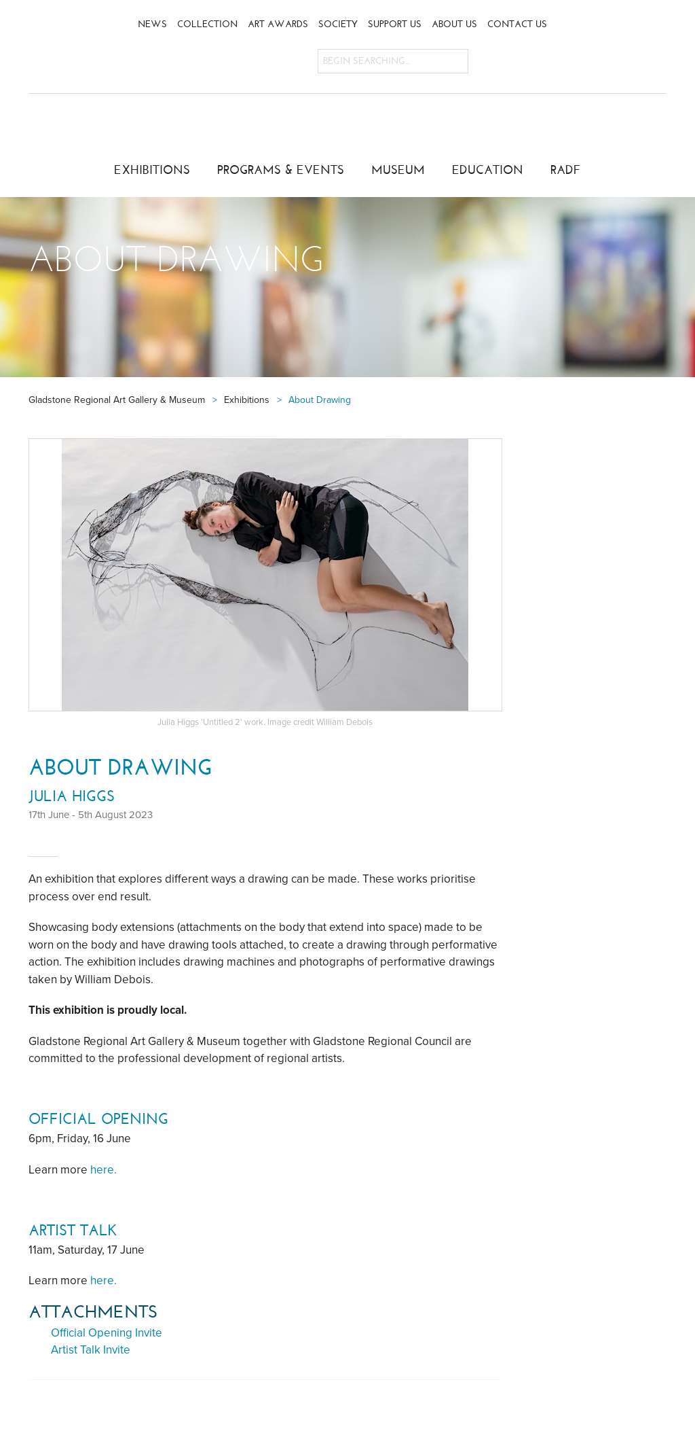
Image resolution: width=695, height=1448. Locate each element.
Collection (207, 24)
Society (338, 24)
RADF (565, 169)
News (152, 24)
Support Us (394, 24)
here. (103, 1170)
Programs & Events (280, 169)
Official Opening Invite (106, 1333)
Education (487, 169)
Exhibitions (152, 169)
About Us (454, 24)
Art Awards (278, 24)
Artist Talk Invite (90, 1350)
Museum (398, 169)
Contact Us (517, 24)
